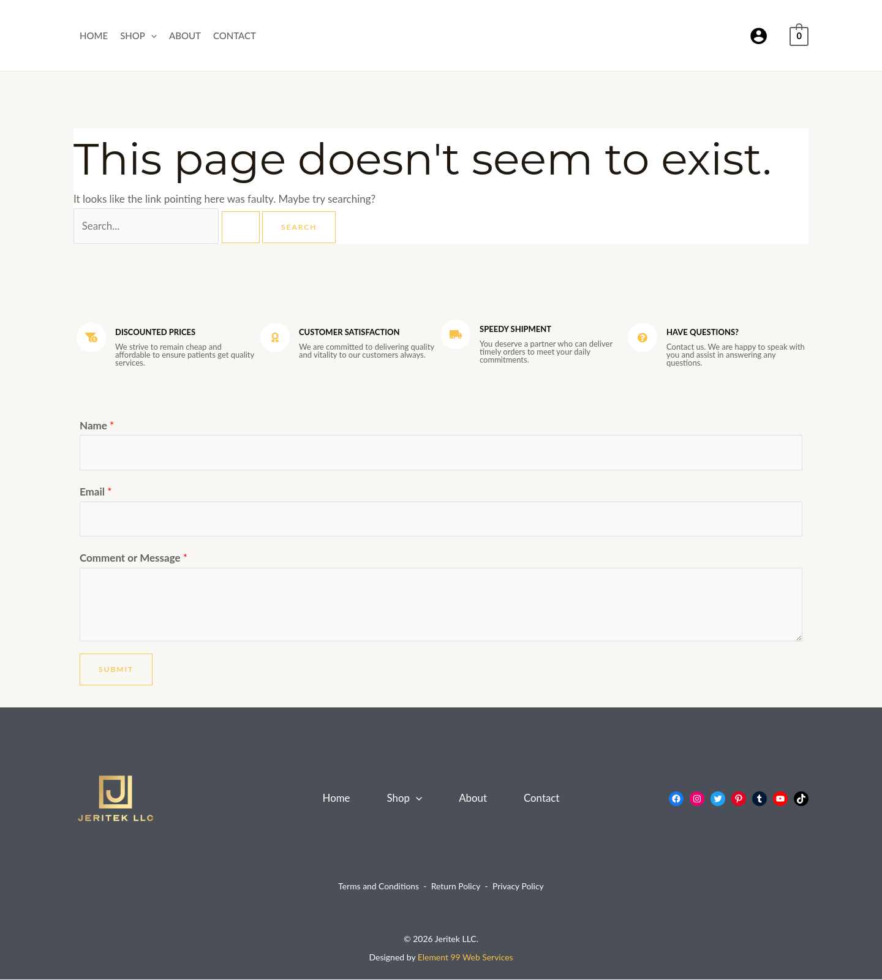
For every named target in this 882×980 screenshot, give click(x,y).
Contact (234, 35)
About (185, 35)
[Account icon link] (758, 36)
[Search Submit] (241, 227)
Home (94, 35)
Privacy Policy (518, 887)
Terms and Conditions (378, 887)
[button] (151, 35)
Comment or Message (133, 558)
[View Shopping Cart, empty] (799, 35)
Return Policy (456, 887)
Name (97, 425)
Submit (116, 669)
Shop (138, 35)
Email (95, 492)
